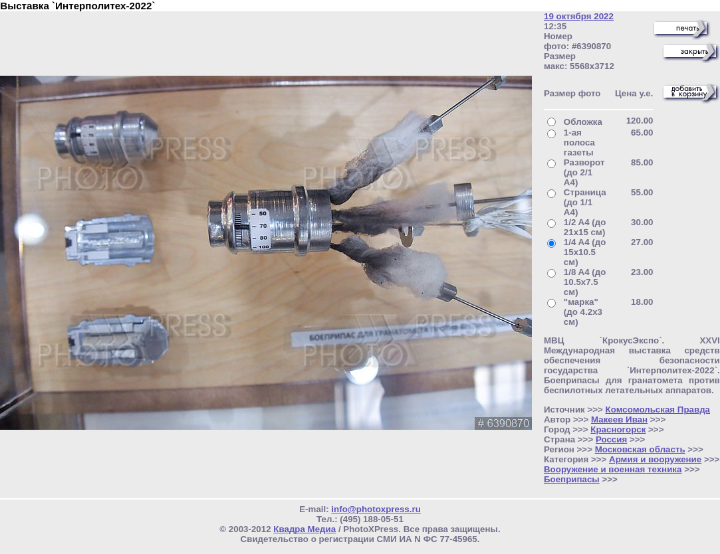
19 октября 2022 (579, 16)
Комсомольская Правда (658, 410)
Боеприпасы (572, 479)
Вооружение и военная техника (612, 469)
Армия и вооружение (655, 459)
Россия (611, 439)
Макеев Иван (619, 419)
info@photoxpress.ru (375, 509)
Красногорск (618, 429)
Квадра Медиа (304, 529)
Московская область (640, 449)
